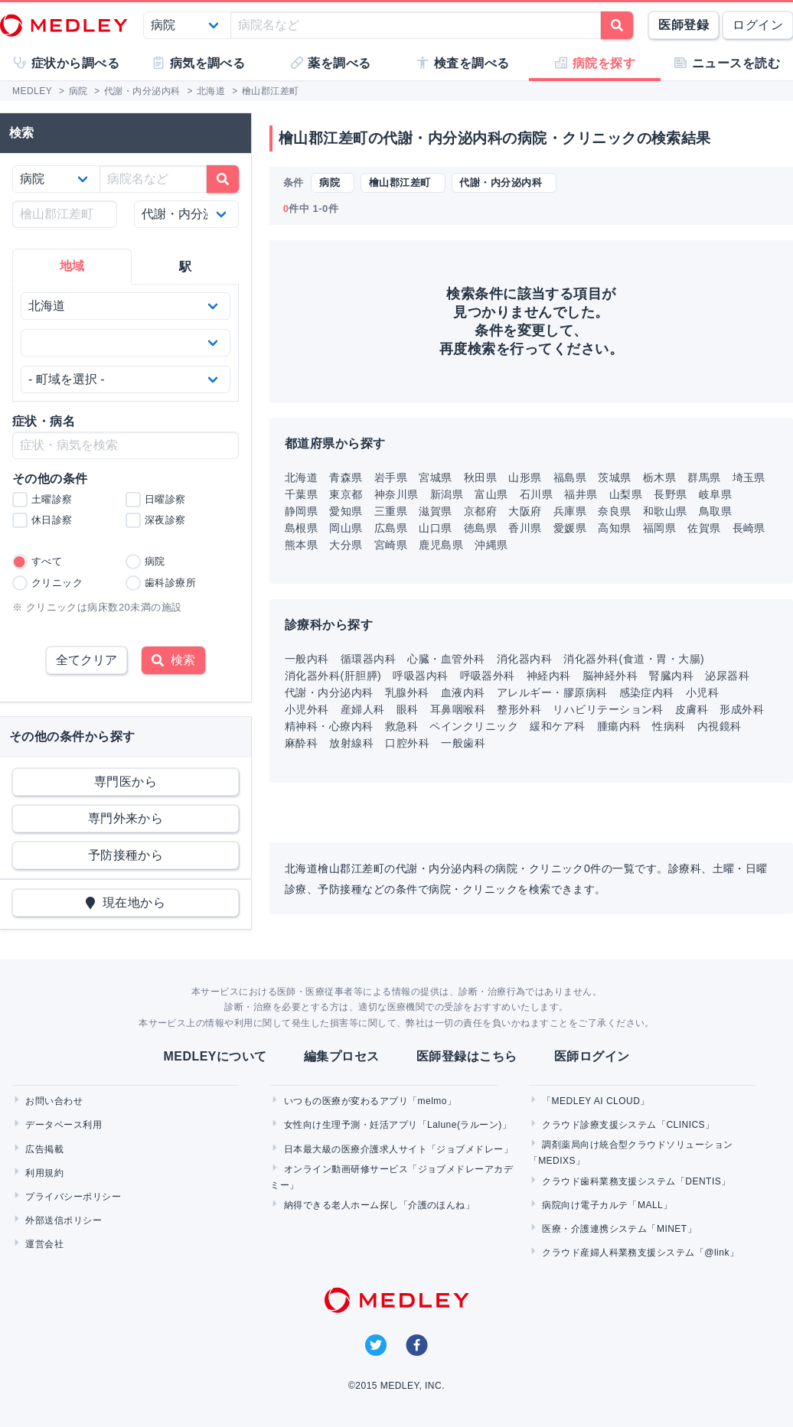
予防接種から (126, 855)
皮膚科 (691, 709)
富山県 (491, 494)
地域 (72, 265)
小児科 (702, 692)
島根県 (301, 528)
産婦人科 (363, 709)
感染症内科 (646, 692)
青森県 (345, 477)
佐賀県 (703, 528)
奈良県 (614, 511)
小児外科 (307, 709)
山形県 (524, 477)
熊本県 (301, 545)
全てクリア (86, 659)
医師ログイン (592, 1056)
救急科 (401, 726)
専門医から (125, 781)
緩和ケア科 (557, 726)
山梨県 (625, 494)
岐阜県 (715, 494)
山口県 (435, 528)
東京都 (345, 494)
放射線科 (351, 743)
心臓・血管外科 (446, 659)
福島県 (569, 477)
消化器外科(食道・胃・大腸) (633, 659)
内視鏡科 (719, 726)
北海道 (301, 477)
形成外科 (742, 709)
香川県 (524, 528)
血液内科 (463, 692)
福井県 (580, 494)
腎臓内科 (671, 676)
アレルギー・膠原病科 (552, 692)
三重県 (390, 511)
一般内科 (307, 659)
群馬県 (703, 477)
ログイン (758, 24)
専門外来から (126, 818)
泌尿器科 (727, 676)
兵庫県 (569, 511)
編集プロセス (342, 1056)
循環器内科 (368, 659)
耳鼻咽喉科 (457, 709)
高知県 (614, 528)
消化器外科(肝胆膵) (333, 676)
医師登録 (683, 24)
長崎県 (749, 528)
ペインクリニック (473, 726)
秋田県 (480, 477)
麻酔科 (301, 743)
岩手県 (390, 477)
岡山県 (345, 528)
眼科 (407, 709)
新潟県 (446, 494)
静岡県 (301, 511)
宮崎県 (390, 545)
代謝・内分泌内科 (329, 692)
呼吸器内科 (420, 676)
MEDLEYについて (214, 1056)
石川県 (536, 494)
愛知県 (345, 511)
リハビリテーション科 (608, 709)
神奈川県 (396, 494)
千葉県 (301, 494)
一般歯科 (463, 743)
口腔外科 (407, 743)
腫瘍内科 (619, 726)
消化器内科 (524, 659)
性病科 (668, 726)
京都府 (480, 511)
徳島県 (480, 528)
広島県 (390, 528)
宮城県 (435, 477)
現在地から (126, 902)
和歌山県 (665, 511)
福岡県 (659, 528)
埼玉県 (749, 477)
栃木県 (659, 477)
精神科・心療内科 (329, 726)
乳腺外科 (407, 692)
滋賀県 (435, 511)
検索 (173, 659)
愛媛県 (569, 528)
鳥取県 (715, 511)
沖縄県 (491, 545)
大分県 (345, 545)
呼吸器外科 (487, 676)
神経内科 (549, 676)
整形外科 (519, 709)
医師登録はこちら (466, 1056)
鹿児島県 (441, 545)
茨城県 (614, 477)
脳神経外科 (610, 676)
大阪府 (524, 511)
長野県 (670, 494)
